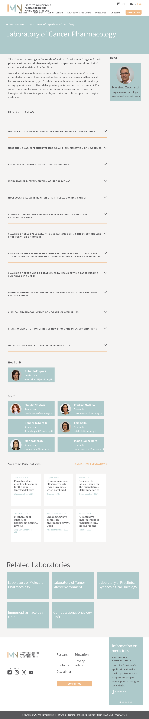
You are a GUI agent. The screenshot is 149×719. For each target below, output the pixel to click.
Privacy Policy (79, 663)
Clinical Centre (55, 12)
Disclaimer (64, 671)
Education (81, 654)
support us (133, 12)
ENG (139, 4)
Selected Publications (24, 464)
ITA (131, 4)
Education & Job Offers (79, 12)
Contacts (115, 12)
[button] (23, 12)
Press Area (100, 12)
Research (38, 12)
